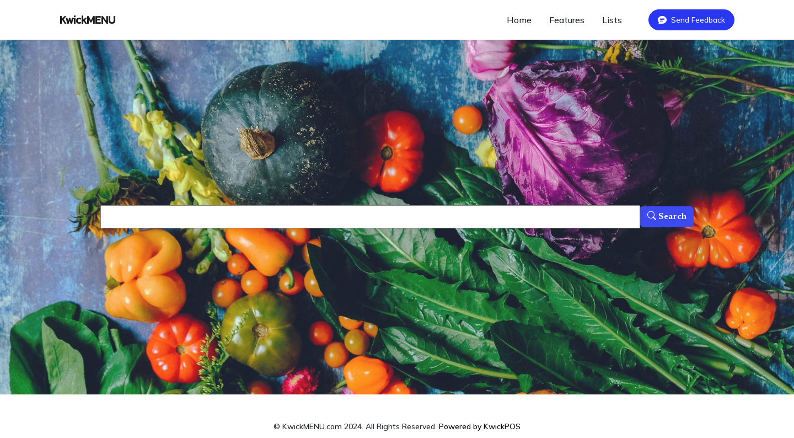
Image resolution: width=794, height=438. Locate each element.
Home (519, 19)
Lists (612, 19)
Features (566, 19)
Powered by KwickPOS (480, 426)
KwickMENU (87, 20)
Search (666, 216)
